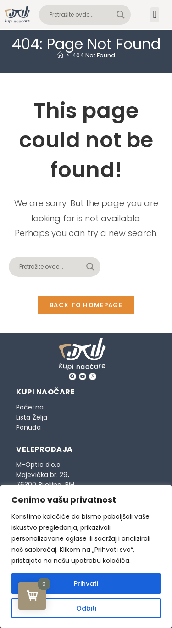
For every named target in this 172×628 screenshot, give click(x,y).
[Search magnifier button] (120, 14)
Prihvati (86, 583)
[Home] (60, 55)
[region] (86, 556)
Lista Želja (31, 417)
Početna (30, 407)
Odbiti (86, 608)
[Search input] (81, 14)
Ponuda (28, 427)
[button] (154, 14)
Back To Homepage (86, 305)
